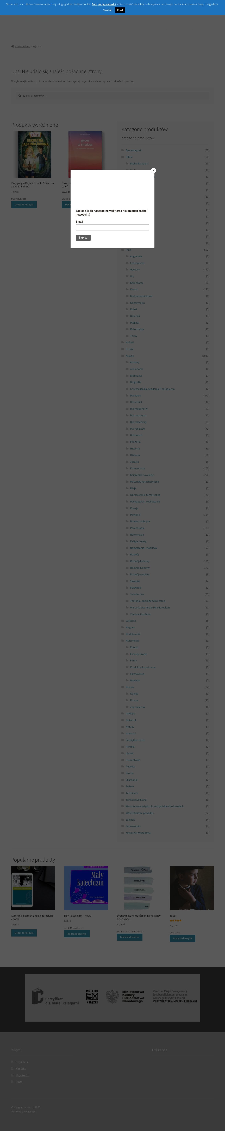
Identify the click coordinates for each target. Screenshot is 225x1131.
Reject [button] (120, 10)
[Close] (153, 170)
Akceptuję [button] (107, 10)
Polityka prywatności (104, 4)
